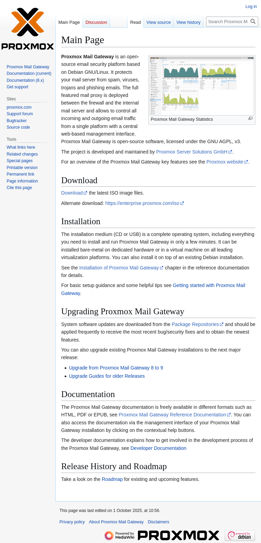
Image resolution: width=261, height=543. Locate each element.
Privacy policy (72, 522)
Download (72, 193)
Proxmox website (224, 162)
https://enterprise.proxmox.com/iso (142, 203)
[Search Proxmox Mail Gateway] (232, 22)
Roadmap (112, 479)
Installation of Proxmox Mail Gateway (119, 267)
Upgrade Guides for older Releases (107, 376)
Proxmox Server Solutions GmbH (191, 152)
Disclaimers (158, 522)
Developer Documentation (158, 448)
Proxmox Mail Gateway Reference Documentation (172, 414)
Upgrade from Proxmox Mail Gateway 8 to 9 (116, 368)
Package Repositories (195, 324)
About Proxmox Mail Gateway (116, 522)
